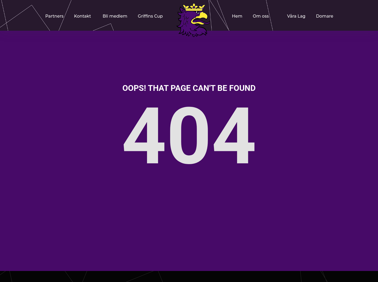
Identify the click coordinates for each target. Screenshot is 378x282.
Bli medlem (115, 16)
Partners (54, 16)
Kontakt (82, 16)
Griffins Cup (150, 16)
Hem (237, 16)
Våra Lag (296, 16)
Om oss (261, 16)
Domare (324, 16)
